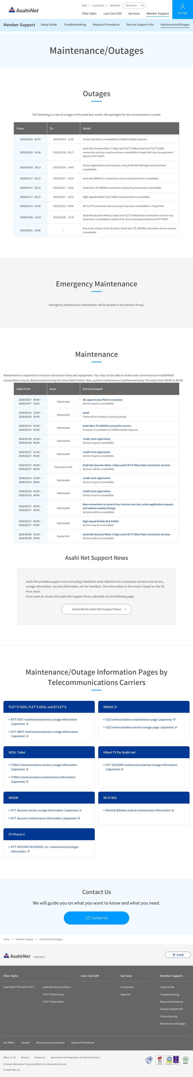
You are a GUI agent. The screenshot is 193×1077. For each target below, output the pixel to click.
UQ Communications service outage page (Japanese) (140, 727)
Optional (125, 994)
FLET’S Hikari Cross (53, 994)
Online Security (168, 1016)
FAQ (84, 5)
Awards (25, 1042)
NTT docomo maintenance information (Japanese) (44, 818)
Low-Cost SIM (112, 13)
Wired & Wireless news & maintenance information (138, 810)
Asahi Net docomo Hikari (57, 987)
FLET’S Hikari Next (53, 1001)
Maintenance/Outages (175, 26)
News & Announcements (50, 1042)
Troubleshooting (75, 26)
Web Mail (115, 5)
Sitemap (25, 1057)
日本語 (180, 955)
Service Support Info (140, 26)
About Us (7, 1057)
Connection (127, 987)
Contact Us (98, 5)
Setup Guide (49, 26)
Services (134, 13)
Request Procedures (106, 26)
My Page (182, 13)
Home (6, 939)
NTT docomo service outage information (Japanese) (44, 810)
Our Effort (8, 1042)
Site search (143, 5)
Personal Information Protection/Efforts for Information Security (34, 1063)
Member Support (157, 13)
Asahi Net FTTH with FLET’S (18, 987)
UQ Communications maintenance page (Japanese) (139, 719)
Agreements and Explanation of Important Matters (75, 1057)
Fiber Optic (89, 13)
